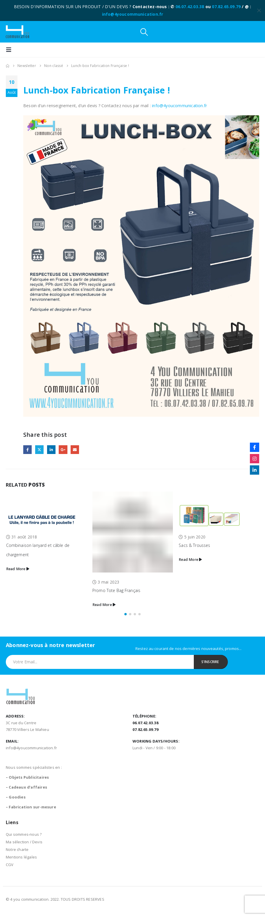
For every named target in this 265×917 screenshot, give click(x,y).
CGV (10, 864)
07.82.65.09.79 (226, 6)
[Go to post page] (46, 509)
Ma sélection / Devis (24, 841)
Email (75, 449)
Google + (63, 449)
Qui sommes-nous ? (24, 834)
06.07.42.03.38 (190, 6)
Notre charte (17, 849)
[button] (144, 32)
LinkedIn (51, 449)
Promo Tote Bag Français (116, 590)
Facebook (27, 449)
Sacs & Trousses (194, 545)
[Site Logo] (17, 31)
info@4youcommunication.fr (132, 14)
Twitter (39, 449)
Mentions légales (21, 857)
